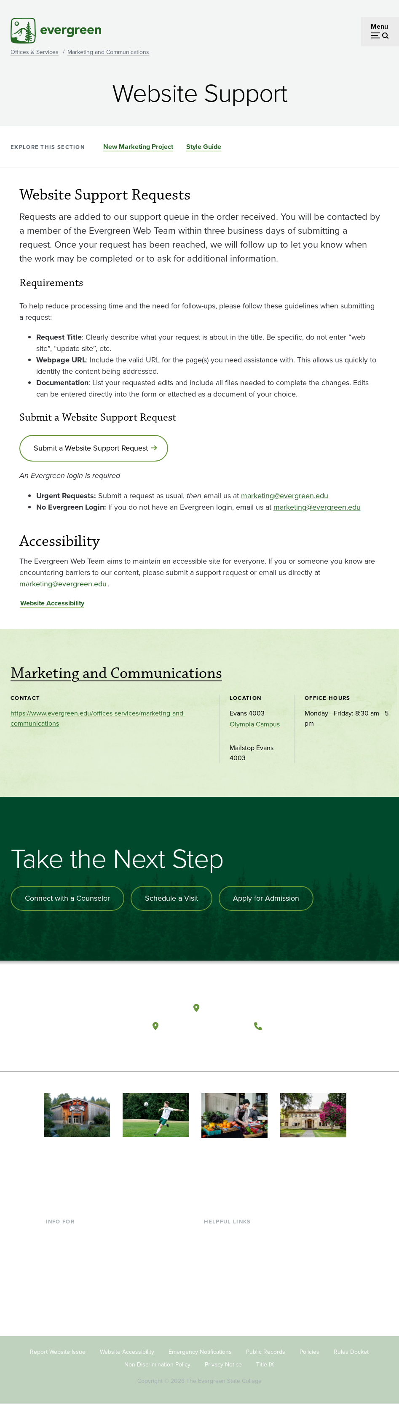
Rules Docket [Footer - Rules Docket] (351, 1351)
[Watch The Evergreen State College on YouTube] (230, 1047)
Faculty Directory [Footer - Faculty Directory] (229, 1248)
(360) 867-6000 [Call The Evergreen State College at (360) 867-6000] (297, 1026)
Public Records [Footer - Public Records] (265, 1351)
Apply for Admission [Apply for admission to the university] (266, 898)
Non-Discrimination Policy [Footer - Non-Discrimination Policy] (157, 1364)
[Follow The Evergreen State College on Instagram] (247, 1047)
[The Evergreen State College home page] (98, 1010)
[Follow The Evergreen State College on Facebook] (213, 1047)
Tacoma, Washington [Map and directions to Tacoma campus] (204, 1026)
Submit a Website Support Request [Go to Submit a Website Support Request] (91, 448)
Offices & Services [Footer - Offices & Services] (230, 1261)
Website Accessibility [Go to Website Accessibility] (52, 603)
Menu (379, 26)
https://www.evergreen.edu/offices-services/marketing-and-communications (98, 718)
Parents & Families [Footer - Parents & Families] (73, 1261)
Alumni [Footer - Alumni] (56, 1303)
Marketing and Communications (108, 52)
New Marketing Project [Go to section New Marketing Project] (138, 146)
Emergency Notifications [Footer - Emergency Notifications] (200, 1351)
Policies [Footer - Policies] (309, 1351)
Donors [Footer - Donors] (56, 1289)
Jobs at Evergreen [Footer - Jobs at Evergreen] (230, 1316)
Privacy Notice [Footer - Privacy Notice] (223, 1364)
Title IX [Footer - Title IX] (265, 1364)
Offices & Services (35, 52)
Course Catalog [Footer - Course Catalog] (226, 1275)
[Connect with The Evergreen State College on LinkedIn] (264, 1047)
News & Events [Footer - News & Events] (226, 1303)
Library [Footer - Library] (214, 1234)
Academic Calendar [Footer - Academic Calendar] (233, 1289)
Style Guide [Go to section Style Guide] (203, 146)
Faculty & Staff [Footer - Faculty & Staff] (67, 1275)
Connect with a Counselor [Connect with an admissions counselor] (67, 898)
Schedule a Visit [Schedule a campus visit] (171, 898)
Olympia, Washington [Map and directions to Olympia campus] (246, 1008)
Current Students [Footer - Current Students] (71, 1234)
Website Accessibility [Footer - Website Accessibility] (127, 1351)
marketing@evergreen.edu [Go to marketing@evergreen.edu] (284, 495)
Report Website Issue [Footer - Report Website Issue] (58, 1351)
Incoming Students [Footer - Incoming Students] (73, 1248)
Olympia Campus (255, 724)
